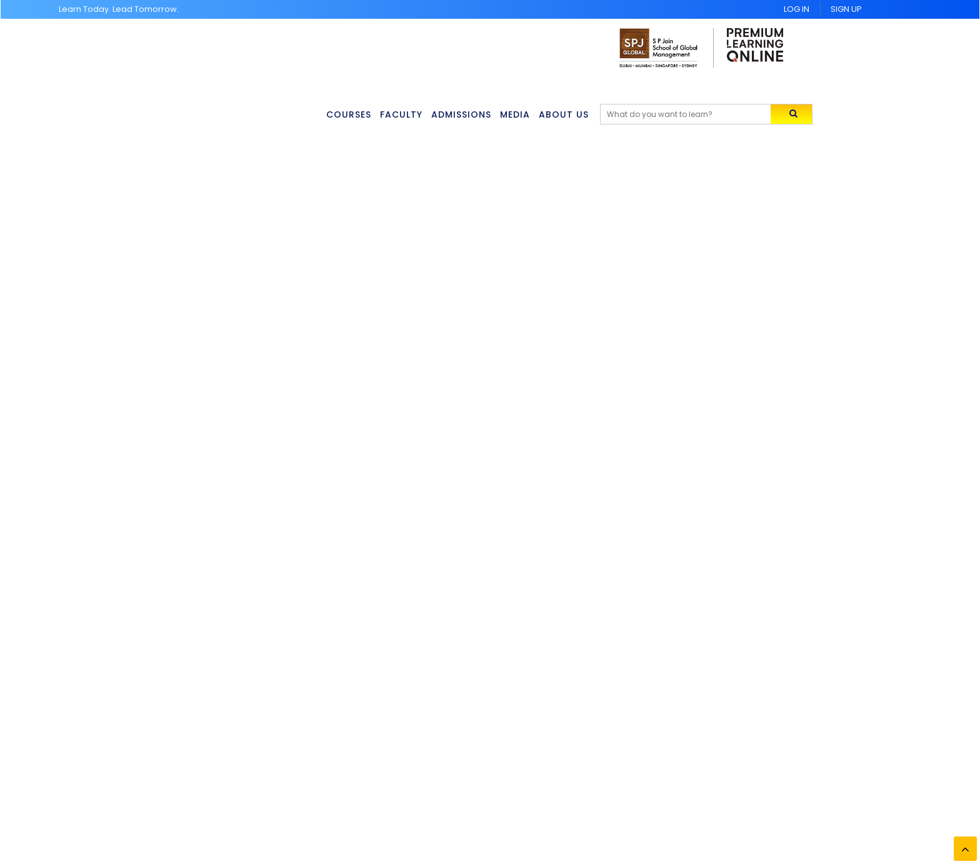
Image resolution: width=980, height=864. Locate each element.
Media (519, 114)
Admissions (464, 114)
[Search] (694, 114)
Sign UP (846, 9)
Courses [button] (349, 114)
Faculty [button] (402, 114)
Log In (796, 9)
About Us (569, 114)
